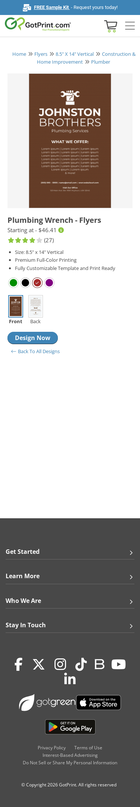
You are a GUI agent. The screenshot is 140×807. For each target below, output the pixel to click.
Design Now (32, 338)
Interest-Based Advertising (70, 755)
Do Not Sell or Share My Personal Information (70, 762)
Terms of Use (88, 747)
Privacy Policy (52, 747)
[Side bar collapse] (130, 26)
